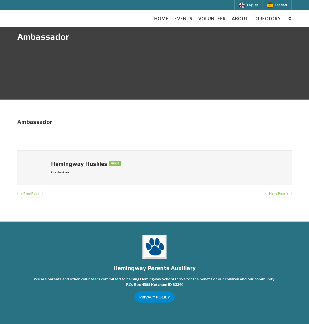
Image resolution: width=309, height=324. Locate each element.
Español (281, 5)
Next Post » (278, 193)
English (252, 5)
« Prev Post (30, 193)
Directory (267, 18)
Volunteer (212, 18)
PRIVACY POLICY (154, 297)
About (240, 18)
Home (161, 18)
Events (183, 18)
